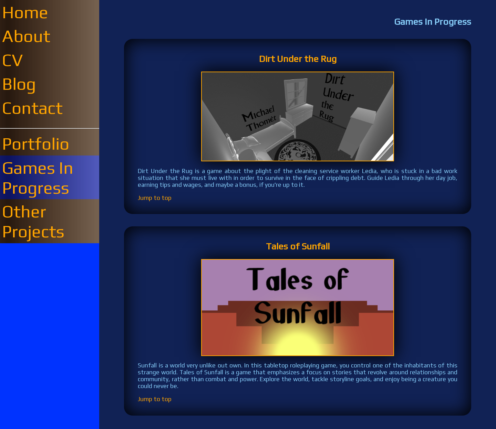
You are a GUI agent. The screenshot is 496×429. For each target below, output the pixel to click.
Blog (19, 84)
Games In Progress (37, 177)
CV (12, 60)
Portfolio (35, 143)
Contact (32, 108)
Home (25, 12)
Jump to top (155, 197)
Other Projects (33, 221)
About (26, 36)
